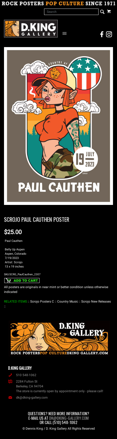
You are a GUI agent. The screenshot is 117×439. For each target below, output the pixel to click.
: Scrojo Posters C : (42, 301)
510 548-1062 (22, 375)
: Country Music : (68, 301)
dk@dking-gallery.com (28, 397)
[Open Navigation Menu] (65, 33)
